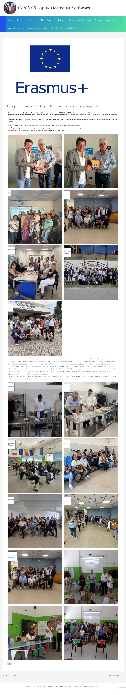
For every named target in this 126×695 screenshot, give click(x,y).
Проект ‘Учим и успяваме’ (36, 28)
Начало (10, 20)
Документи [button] (103, 20)
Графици (90, 20)
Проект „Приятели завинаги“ (62, 28)
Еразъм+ (56, 20)
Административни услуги (73, 20)
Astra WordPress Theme (91, 686)
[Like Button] (9, 663)
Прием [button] (46, 20)
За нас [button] (28, 20)
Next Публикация (116, 675)
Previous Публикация (11, 675)
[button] (31, 20)
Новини (19, 20)
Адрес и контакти (15, 28)
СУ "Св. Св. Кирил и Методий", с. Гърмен (54, 8)
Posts (10, 110)
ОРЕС (37, 20)
